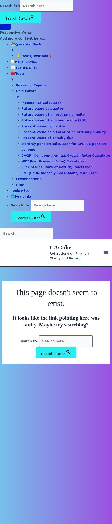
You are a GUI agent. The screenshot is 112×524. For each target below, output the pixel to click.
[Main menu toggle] (106, 252)
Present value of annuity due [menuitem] (47, 138)
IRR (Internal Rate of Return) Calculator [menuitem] (56, 167)
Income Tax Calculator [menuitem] (41, 103)
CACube (60, 247)
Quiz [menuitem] (20, 185)
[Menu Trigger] (5, 27)
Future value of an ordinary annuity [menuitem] (53, 114)
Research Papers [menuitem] (31, 85)
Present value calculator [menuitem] (43, 126)
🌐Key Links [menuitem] (21, 196)
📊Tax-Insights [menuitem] (24, 67)
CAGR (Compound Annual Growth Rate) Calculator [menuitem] (66, 155)
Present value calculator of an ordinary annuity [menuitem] (63, 132)
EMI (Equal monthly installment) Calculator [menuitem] (59, 173)
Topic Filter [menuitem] (21, 190)
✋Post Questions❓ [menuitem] (34, 56)
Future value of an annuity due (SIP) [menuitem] (53, 120)
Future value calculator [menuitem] (42, 108)
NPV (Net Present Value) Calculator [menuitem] (53, 161)
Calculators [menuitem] (64, 94)
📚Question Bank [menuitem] (61, 47)
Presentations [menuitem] (28, 179)
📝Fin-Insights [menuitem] (24, 61)
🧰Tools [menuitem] (61, 76)
